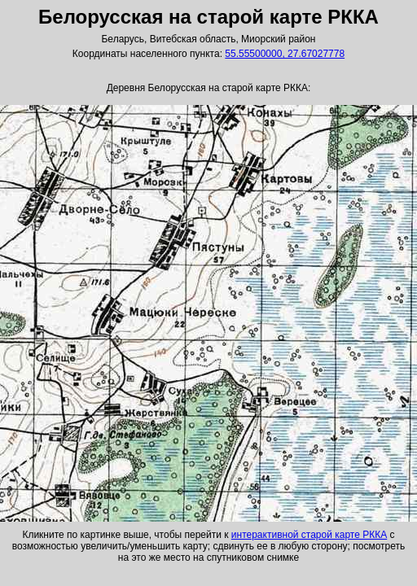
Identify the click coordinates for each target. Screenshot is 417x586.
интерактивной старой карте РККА (309, 534)
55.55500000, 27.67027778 (285, 53)
